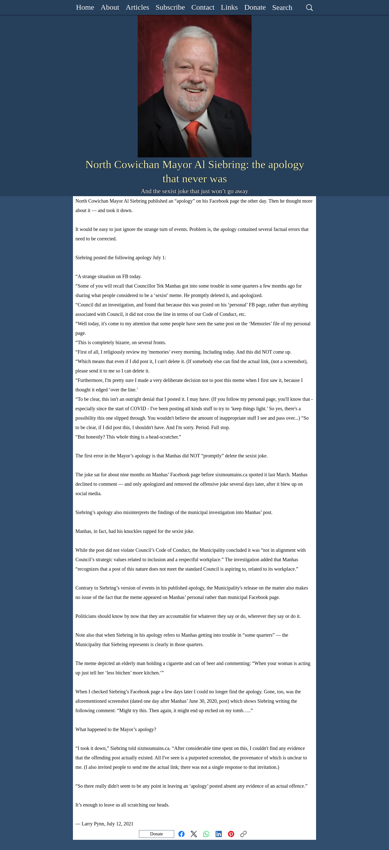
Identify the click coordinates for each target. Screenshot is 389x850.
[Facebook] (181, 834)
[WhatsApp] (206, 834)
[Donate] (156, 834)
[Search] (282, 7)
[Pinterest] (231, 834)
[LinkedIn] (219, 834)
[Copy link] (243, 834)
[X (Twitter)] (194, 834)
